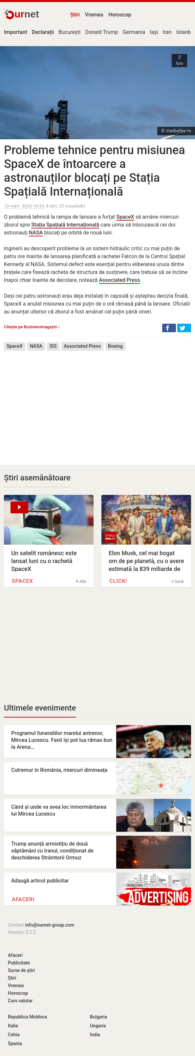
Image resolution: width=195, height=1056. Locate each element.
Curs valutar (20, 1000)
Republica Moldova (27, 1016)
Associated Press (119, 280)
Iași (154, 32)
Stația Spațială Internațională (65, 225)
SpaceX (125, 217)
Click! (118, 581)
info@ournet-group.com (49, 925)
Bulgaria (98, 1016)
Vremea (94, 15)
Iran (167, 32)
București (69, 32)
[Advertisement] (97, 403)
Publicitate (19, 962)
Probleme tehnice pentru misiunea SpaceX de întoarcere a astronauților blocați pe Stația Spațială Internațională (94, 171)
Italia (13, 1025)
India (95, 1034)
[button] (169, 328)
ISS (53, 346)
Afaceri (23, 899)
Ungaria (98, 1025)
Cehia (14, 1034)
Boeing (115, 346)
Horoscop (119, 15)
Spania (15, 1043)
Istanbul (185, 32)
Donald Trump (101, 32)
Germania (133, 32)
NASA (36, 233)
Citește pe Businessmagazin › (31, 326)
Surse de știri (21, 970)
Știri (75, 15)
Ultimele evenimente (40, 708)
